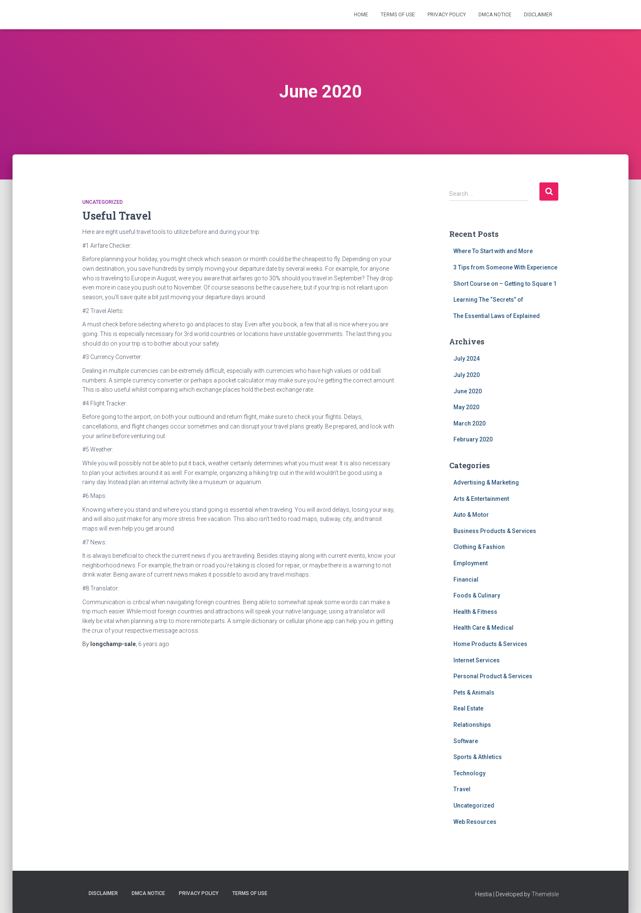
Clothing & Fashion (479, 547)
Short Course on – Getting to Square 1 (505, 283)
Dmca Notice (494, 15)
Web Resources (474, 821)
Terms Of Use (398, 15)
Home (361, 15)
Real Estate (468, 708)
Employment (470, 563)
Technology (469, 773)
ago (153, 644)
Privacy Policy (446, 15)
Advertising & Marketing (486, 482)
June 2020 (467, 391)
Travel (462, 789)
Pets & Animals (473, 692)
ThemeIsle (545, 894)
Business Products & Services (494, 531)
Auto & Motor (471, 514)
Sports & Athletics (477, 757)
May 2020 (466, 407)
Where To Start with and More (493, 251)
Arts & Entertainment (481, 498)
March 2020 (469, 423)
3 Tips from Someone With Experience (505, 267)
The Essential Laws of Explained (496, 316)
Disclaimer (538, 15)
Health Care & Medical (483, 627)
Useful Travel (116, 216)
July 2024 (466, 358)
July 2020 (466, 375)
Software (465, 741)
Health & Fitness (475, 611)
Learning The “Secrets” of (488, 299)
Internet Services (476, 660)
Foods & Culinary (476, 595)
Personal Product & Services (492, 676)
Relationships (472, 724)
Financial (465, 579)
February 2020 (473, 439)
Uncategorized (102, 202)
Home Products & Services (490, 644)
